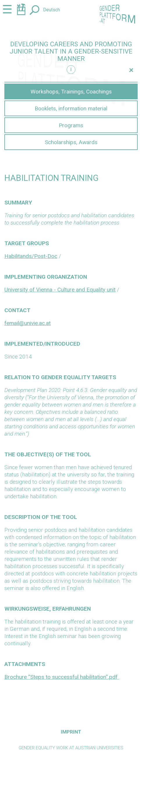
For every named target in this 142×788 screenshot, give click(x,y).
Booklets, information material (71, 108)
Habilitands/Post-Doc (30, 256)
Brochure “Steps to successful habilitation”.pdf (61, 677)
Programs (71, 125)
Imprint (71, 732)
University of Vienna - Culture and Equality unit (60, 289)
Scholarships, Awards (71, 142)
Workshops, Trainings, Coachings (71, 91)
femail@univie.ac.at (27, 323)
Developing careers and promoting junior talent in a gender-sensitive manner (71, 51)
